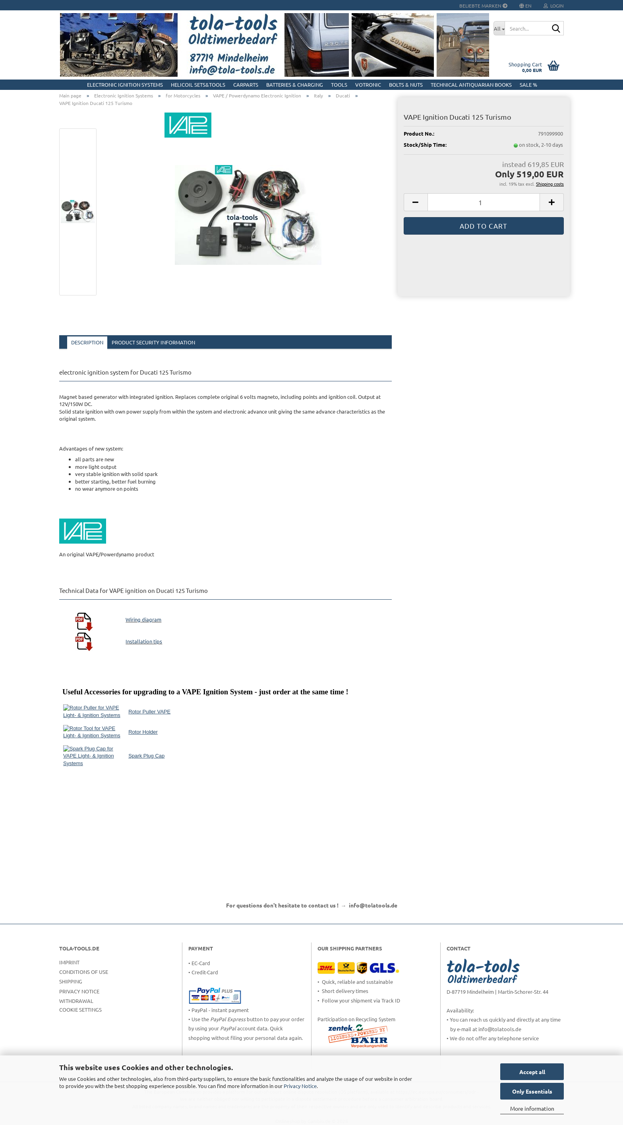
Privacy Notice (300, 1085)
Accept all (532, 1071)
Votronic (368, 84)
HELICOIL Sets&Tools (198, 84)
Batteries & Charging (294, 84)
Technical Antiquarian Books (471, 84)
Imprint (69, 962)
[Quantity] (484, 202)
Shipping (70, 981)
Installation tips (144, 641)
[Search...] (499, 28)
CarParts (245, 84)
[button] (416, 202)
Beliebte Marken (483, 5)
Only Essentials (532, 1091)
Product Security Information (153, 342)
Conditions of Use (83, 971)
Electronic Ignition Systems (125, 84)
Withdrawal (76, 1000)
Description (87, 342)
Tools (339, 84)
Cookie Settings (80, 1009)
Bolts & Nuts (406, 84)
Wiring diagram (143, 619)
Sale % (528, 84)
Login (554, 5)
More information (532, 1108)
